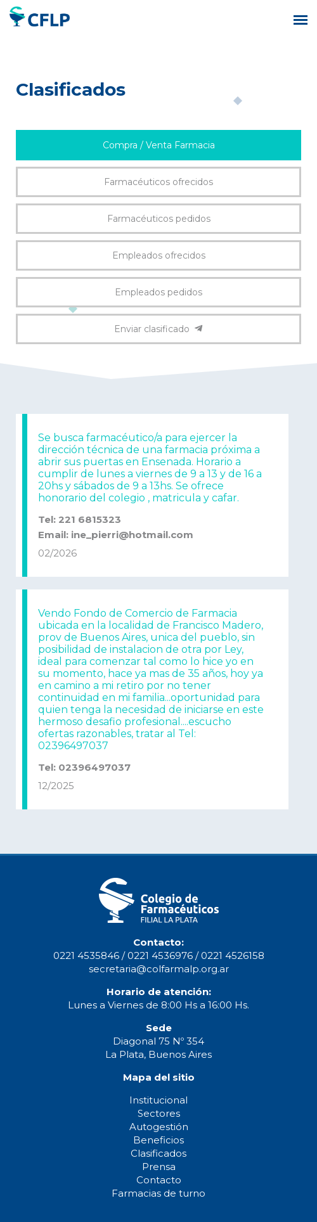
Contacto (158, 1180)
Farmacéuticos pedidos (158, 218)
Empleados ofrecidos (158, 255)
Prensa (159, 1167)
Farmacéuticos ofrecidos (158, 182)
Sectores (159, 1113)
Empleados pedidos (158, 292)
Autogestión (158, 1127)
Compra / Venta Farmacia (159, 145)
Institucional (158, 1100)
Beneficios (158, 1140)
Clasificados (158, 1153)
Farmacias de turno (158, 1193)
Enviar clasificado (158, 329)
